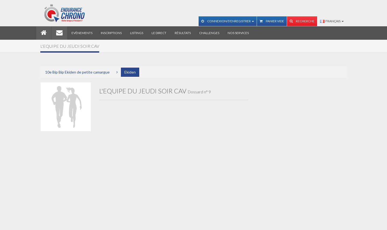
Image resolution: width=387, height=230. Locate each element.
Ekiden (130, 72)
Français (332, 21)
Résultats (183, 33)
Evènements (81, 33)
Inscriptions (111, 33)
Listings (136, 33)
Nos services (238, 33)
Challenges (209, 33)
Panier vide (272, 21)
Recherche (302, 21)
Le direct (159, 33)
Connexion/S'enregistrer (227, 21)
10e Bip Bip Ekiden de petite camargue (77, 72)
